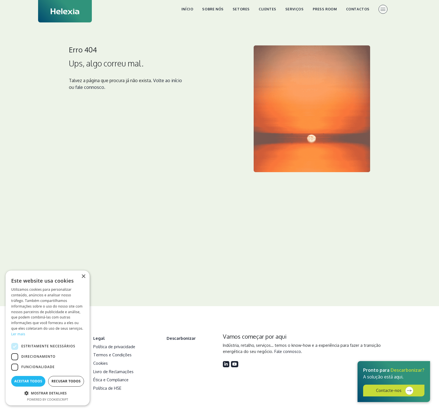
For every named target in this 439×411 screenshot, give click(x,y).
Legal (99, 338)
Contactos (358, 9)
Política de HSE (107, 388)
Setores (241, 9)
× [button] (83, 276)
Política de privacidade (114, 346)
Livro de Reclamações (113, 371)
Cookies (100, 363)
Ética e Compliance (111, 379)
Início (187, 9)
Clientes (267, 9)
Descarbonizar (181, 338)
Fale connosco (287, 351)
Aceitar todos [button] (28, 381)
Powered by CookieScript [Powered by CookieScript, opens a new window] (47, 399)
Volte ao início (167, 80)
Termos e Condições (112, 354)
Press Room (325, 9)
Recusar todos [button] (66, 381)
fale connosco (89, 87)
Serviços (294, 9)
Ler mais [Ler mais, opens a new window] (18, 334)
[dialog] (48, 338)
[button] (47, 393)
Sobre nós (212, 9)
